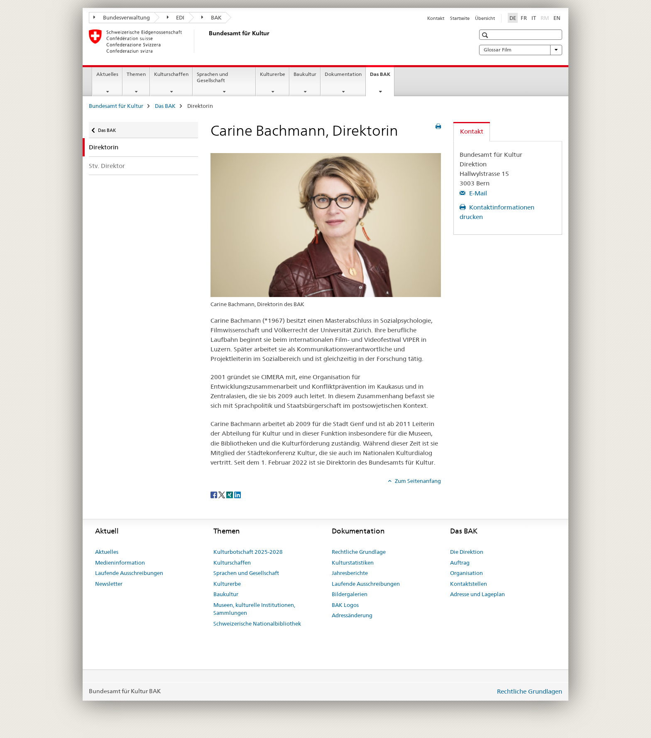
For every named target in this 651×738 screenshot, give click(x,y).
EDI (176, 17)
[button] (486, 35)
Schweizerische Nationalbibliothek (257, 623)
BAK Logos (345, 605)
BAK (211, 17)
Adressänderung (352, 615)
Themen (136, 74)
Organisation (466, 573)
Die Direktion (466, 551)
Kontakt (435, 18)
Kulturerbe (272, 74)
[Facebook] (214, 494)
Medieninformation (120, 562)
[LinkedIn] (237, 494)
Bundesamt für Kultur (116, 105)
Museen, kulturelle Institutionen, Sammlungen (254, 609)
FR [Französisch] (524, 18)
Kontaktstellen (468, 583)
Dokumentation (343, 74)
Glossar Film (521, 49)
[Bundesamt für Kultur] (207, 41)
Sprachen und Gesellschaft (212, 77)
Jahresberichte (350, 573)
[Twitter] (222, 494)
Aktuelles (107, 74)
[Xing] (230, 494)
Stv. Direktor (107, 166)
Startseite (460, 18)
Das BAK (382, 77)
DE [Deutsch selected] (512, 18)
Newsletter (108, 583)
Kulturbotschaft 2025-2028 (248, 551)
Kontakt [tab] (471, 131)
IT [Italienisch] (533, 18)
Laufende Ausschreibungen (129, 573)
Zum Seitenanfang (417, 480)
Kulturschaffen (171, 74)
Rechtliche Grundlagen (529, 691)
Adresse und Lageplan (477, 594)
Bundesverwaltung (121, 17)
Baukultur (305, 74)
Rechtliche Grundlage (359, 551)
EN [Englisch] (556, 18)
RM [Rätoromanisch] (546, 17)
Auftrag (460, 562)
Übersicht (485, 18)
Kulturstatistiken (353, 562)
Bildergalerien (349, 594)
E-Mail (477, 193)
